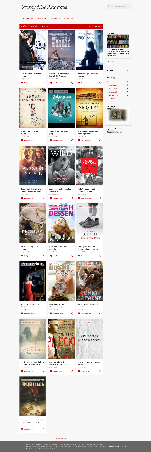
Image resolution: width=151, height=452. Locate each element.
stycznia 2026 (113, 95)
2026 (108, 81)
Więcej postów (61, 438)
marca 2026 (113, 88)
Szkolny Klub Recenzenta (44, 7)
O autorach (41, 18)
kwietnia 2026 (113, 85)
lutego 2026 (113, 92)
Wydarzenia (67, 18)
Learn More (114, 447)
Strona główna (27, 18)
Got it (123, 447)
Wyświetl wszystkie (95, 26)
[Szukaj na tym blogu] (121, 6)
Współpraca (54, 18)
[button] (43, 82)
